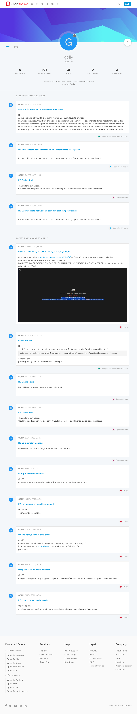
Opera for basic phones (17, 691)
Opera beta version (15, 667)
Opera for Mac (13, 659)
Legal (93, 644)
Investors (119, 662)
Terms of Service (97, 666)
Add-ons (43, 651)
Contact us (120, 669)
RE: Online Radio (26, 180)
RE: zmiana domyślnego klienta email (36, 504)
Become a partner (123, 666)
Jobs (117, 658)
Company (121, 644)
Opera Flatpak (25, 340)
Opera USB (12, 670)
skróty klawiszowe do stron (31, 473)
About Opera (121, 651)
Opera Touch (12, 687)
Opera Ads (44, 662)
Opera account (46, 654)
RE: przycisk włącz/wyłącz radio (33, 600)
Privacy (93, 654)
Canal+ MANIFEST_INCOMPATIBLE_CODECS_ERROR (44, 252)
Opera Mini (12, 684)
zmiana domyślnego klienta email (34, 535)
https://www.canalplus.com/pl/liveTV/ (54, 257)
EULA (92, 662)
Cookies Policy (96, 658)
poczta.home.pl (44, 546)
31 (68, 69)
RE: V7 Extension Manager (30, 443)
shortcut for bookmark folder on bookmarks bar (41, 109)
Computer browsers (13, 650)
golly (21, 104)
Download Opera (15, 644)
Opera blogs (70, 654)
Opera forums (70, 658)
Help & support (71, 651)
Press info (119, 654)
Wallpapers (44, 658)
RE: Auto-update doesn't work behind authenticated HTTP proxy (49, 149)
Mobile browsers (12, 675)
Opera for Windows (15, 655)
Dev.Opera (69, 662)
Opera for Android (15, 680)
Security (93, 651)
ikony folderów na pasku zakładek (34, 569)
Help (67, 644)
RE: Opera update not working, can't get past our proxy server (47, 211)
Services (44, 644)
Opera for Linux (14, 663)
